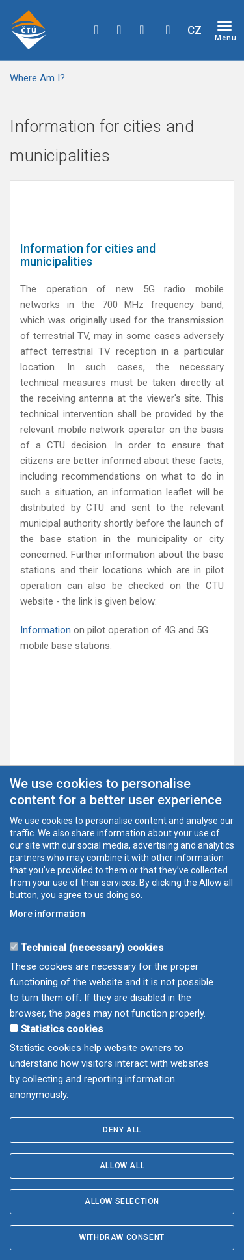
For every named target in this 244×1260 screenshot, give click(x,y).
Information (47, 630)
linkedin (141, 29)
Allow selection (122, 1201)
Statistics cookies (62, 1029)
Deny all (122, 1129)
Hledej (167, 29)
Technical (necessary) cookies (92, 947)
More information (47, 914)
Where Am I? (37, 78)
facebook (96, 29)
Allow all (122, 1165)
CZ (194, 29)
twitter (119, 29)
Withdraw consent (122, 1237)
